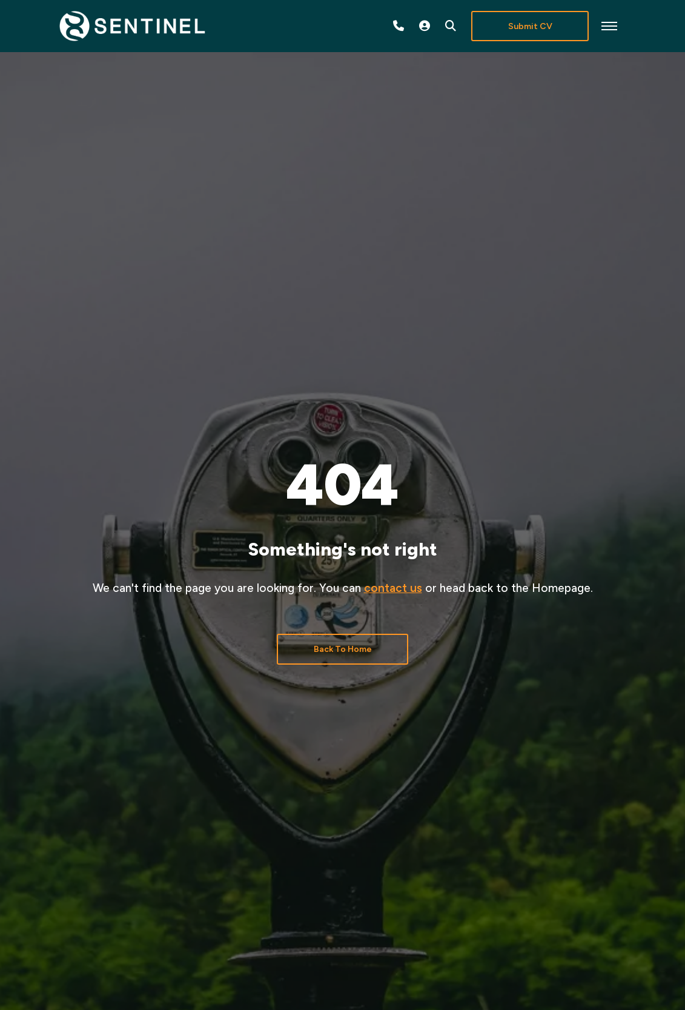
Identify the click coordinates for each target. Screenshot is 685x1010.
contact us (393, 588)
